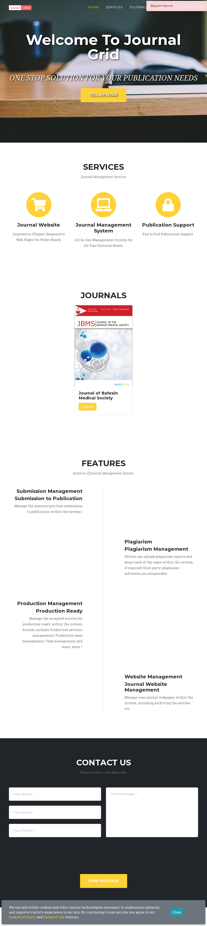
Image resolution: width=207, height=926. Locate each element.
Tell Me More (103, 95)
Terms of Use (53, 917)
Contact (188, 9)
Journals (139, 9)
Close (176, 912)
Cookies (15, 917)
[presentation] (113, 850)
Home (93, 9)
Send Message (103, 881)
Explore (87, 406)
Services (114, 9)
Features (164, 9)
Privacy (29, 917)
